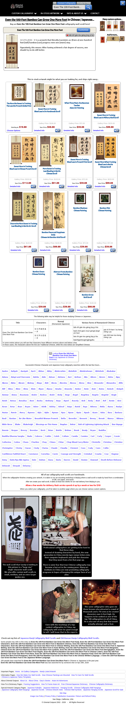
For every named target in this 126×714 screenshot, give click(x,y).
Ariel (98, 400)
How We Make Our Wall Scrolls (28, 675)
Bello (63, 418)
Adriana (61, 377)
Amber (78, 389)
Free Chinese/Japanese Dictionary (74, 684)
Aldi (46, 383)
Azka (102, 412)
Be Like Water (25, 418)
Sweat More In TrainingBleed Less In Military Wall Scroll (106, 116)
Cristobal (88, 454)
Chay (44, 442)
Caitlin (48, 436)
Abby (49, 371)
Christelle (96, 442)
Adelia (36, 377)
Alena (81, 383)
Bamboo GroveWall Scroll (87, 296)
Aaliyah (14, 371)
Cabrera (38, 436)
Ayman (55, 412)
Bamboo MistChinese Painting (104, 209)
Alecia (54, 383)
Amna (14, 394)
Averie (14, 412)
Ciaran (28, 448)
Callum (65, 436)
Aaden (5, 371)
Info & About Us (77, 13)
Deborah (6, 465)
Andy (59, 394)
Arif (104, 400)
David (75, 460)
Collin (106, 448)
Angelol (104, 394)
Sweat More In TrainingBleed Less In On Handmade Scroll (47, 110)
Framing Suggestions (32, 684)
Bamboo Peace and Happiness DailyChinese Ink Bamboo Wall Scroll (53, 235)
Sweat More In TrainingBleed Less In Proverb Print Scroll (79, 160)
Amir (94, 389)
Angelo (95, 394)
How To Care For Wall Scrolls (82, 675)
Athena (93, 406)
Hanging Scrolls (67, 688)
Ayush (86, 412)
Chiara (52, 442)
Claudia (63, 448)
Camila (75, 436)
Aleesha (63, 383)
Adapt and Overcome (20, 377)
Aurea (110, 406)
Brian (50, 430)
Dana (50, 460)
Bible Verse (7, 424)
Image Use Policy (37, 696)
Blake (17, 424)
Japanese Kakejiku (34, 688)
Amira (101, 389)
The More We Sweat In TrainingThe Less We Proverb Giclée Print (19, 104)
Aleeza (73, 383)
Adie (44, 377)
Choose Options (13, 130)
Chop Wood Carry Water (78, 442)
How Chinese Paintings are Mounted (56, 675)
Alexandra (111, 383)
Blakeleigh (28, 424)
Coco (83, 448)
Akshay (30, 383)
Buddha (102, 430)
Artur (12, 406)
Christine (118, 442)
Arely (90, 400)
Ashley (52, 406)
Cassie (117, 436)
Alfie (121, 383)
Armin (111, 400)
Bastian (12, 418)
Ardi (83, 400)
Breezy (24, 430)
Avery (22, 412)
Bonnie (5, 430)
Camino (84, 436)
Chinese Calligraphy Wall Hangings (87, 688)
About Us (23, 681)
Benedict (73, 418)
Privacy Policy (50, 696)
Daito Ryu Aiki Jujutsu (19, 460)
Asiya (69, 406)
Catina (17, 442)
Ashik (43, 406)
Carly (99, 436)
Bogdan (63, 424)
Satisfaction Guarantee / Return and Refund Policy (76, 696)
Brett (43, 430)
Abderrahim (60, 371)
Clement (74, 448)
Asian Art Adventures (60, 681)
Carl (92, 436)
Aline (18, 389)
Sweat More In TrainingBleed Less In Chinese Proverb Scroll (22, 167)
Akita (13, 383)
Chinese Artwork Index (54, 690)
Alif (3, 389)
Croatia (98, 454)
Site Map (63, 693)
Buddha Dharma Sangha (13, 436)
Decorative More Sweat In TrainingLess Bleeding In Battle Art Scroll (23, 224)
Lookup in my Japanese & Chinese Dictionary (63, 356)
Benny (93, 418)
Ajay (118, 377)
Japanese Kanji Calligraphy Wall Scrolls (38, 638)
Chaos (25, 442)
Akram (21, 383)
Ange (67, 394)
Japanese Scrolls (37, 690)
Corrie (55, 454)
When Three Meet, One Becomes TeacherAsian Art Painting (76, 105)
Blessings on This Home (46, 424)
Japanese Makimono (51, 688)
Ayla (39, 412)
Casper (108, 436)
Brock (76, 430)
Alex (89, 383)
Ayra (63, 412)
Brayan (14, 430)
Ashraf (61, 406)
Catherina (6, 442)
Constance (33, 454)
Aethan (77, 377)
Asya (85, 406)
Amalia (58, 389)
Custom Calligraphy (24, 13)
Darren (67, 460)
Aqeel (66, 400)
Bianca (111, 418)
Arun (20, 406)
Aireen (102, 377)
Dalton (42, 460)
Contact (95, 13)
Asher (36, 406)
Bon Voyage (117, 424)
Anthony (49, 400)
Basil (4, 418)
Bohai (72, 424)
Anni (32, 400)
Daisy (4, 460)
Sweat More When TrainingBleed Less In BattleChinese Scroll (105, 164)
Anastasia (24, 394)
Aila (85, 377)
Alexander (98, 383)
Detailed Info (39, 130)
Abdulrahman (86, 371)
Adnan (52, 377)
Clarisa (45, 448)
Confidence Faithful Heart (14, 454)
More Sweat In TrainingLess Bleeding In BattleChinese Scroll (52, 171)
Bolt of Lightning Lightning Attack (93, 424)
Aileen (93, 377)
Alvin (33, 389)
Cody (90, 448)
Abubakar (111, 371)
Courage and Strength (71, 454)
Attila (102, 406)
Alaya (39, 383)
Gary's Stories (45, 681)
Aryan (27, 406)
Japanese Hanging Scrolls (93, 690)
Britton (68, 430)
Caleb (56, 436)
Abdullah (72, 371)
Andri (52, 394)
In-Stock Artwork (52, 13)
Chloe (61, 442)
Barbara (118, 412)
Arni (119, 400)
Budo (29, 436)
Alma (25, 389)
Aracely (75, 400)
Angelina (85, 394)
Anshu (39, 400)
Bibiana (120, 418)
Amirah (110, 389)
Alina (10, 389)
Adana (5, 377)
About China (33, 681)
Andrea (43, 394)
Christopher (7, 448)
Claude (54, 448)
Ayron (70, 412)
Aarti (33, 371)
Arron (4, 406)
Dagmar (115, 454)
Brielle (59, 430)
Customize (83, 30)
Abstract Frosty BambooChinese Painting (63, 273)
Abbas (41, 371)
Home (17, 671)
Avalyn (119, 406)
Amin (86, 389)
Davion (84, 460)
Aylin (46, 412)
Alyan (41, 389)
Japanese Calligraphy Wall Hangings (16, 690)
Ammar (5, 394)
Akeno (5, 383)
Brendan (34, 430)
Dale (34, 460)
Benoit (102, 418)
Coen (98, 448)
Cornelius (45, 454)
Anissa (13, 400)
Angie (114, 394)
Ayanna (31, 412)
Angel (75, 394)
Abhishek (99, 371)
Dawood (94, 460)
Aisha (110, 377)
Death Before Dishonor (111, 460)
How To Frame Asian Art (50, 684)
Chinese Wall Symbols (73, 690)
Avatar (5, 412)
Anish (4, 400)
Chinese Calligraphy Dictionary (101, 684)
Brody (84, 430)
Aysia (78, 412)
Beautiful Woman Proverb (46, 418)
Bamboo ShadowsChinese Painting (80, 209)
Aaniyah (24, 371)
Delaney (26, 465)
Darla (58, 460)
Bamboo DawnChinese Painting (38, 272)
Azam (94, 412)
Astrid (77, 406)
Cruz (106, 454)
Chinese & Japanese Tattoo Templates (16, 677)
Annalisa (23, 400)
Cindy (36, 448)
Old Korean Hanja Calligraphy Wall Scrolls (80, 638)
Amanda (68, 389)
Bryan (93, 430)
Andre (34, 394)
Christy (19, 448)
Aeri (69, 377)
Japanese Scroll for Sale (114, 690)
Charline (35, 442)
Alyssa (49, 389)
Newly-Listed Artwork (48, 671)
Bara (110, 412)
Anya (58, 400)
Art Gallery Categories (29, 671)
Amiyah (120, 389)
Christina (107, 442)
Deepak (16, 465)
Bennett (83, 418)
